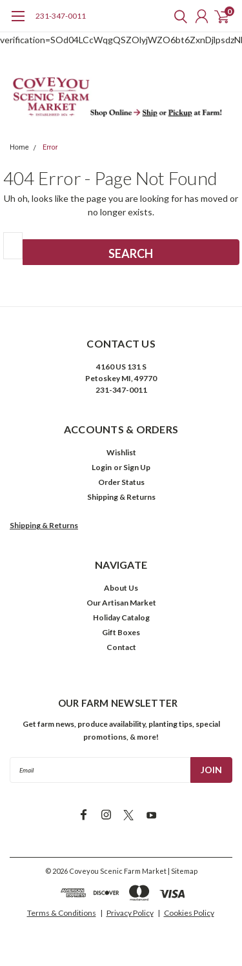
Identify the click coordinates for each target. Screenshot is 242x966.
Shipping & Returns (121, 497)
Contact (121, 647)
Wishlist (121, 452)
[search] (177, 16)
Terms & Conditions (61, 913)
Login (102, 467)
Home (19, 147)
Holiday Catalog (121, 617)
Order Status (121, 482)
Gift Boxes (121, 632)
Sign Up (136, 467)
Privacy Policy (130, 913)
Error (50, 147)
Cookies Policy (189, 913)
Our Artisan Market (121, 602)
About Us (121, 588)
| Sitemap (182, 871)
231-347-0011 (60, 16)
